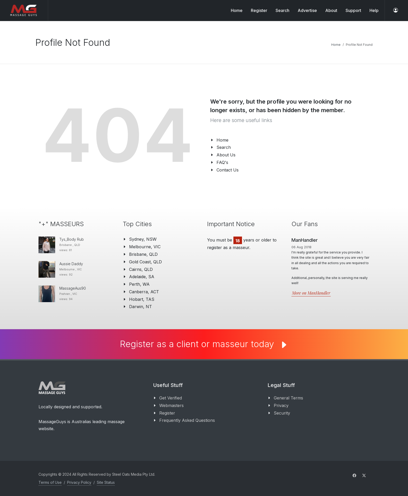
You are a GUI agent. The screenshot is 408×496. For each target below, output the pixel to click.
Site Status (106, 482)
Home (237, 10)
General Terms (288, 397)
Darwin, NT (140, 306)
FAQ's (222, 162)
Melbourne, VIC (145, 246)
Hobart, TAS (141, 299)
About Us (225, 154)
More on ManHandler (311, 293)
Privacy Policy (79, 482)
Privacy (281, 405)
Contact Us (227, 170)
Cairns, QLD (141, 269)
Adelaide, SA (141, 276)
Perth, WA (139, 284)
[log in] (395, 10)
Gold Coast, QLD (145, 261)
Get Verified (170, 397)
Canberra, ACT (144, 291)
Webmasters (171, 405)
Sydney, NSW (143, 239)
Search (223, 147)
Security (282, 413)
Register (167, 413)
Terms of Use (50, 482)
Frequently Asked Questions (187, 420)
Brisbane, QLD (143, 254)
